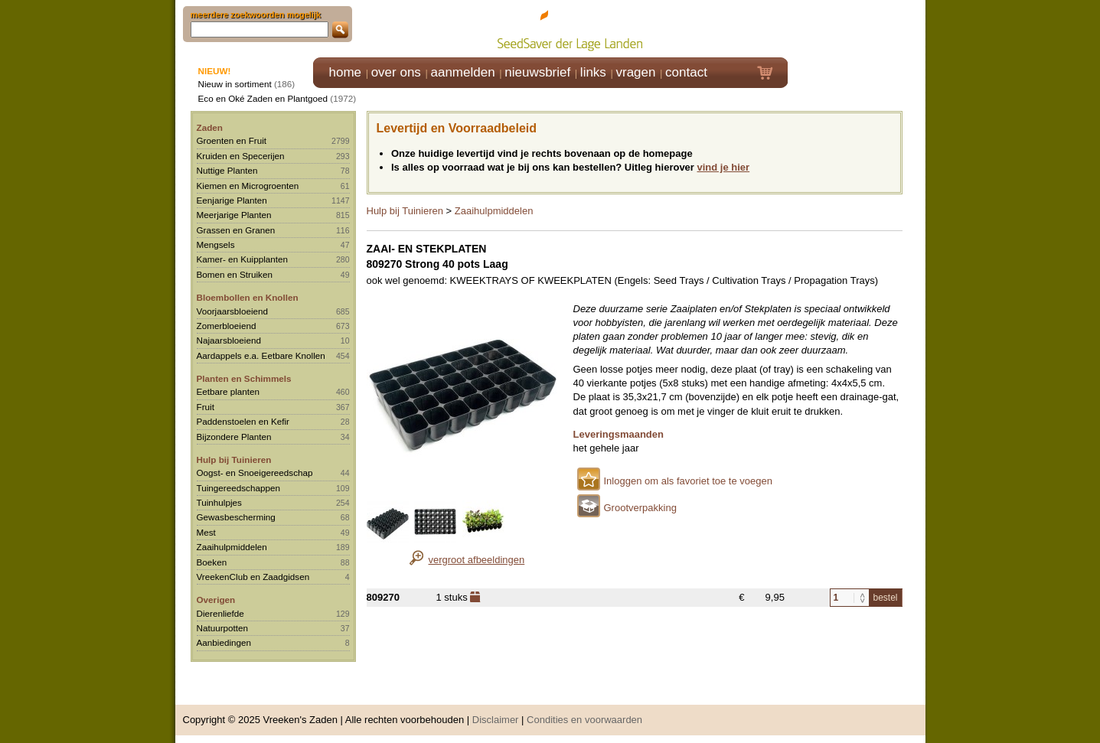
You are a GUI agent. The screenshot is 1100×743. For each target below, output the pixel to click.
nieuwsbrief (537, 72)
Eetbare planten (228, 391)
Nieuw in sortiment (235, 84)
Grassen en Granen (236, 230)
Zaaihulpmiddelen (232, 547)
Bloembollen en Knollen (248, 297)
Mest (206, 532)
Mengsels (216, 244)
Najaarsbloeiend (229, 340)
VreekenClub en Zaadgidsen (253, 577)
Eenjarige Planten (232, 200)
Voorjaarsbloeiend (233, 311)
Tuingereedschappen (238, 488)
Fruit (205, 407)
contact (686, 72)
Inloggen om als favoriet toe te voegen (688, 481)
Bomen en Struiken (235, 274)
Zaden (210, 127)
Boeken (212, 562)
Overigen (216, 600)
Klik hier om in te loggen (857, 28)
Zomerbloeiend (226, 326)
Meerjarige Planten (234, 215)
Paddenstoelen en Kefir (243, 421)
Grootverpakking (640, 507)
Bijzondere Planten (234, 437)
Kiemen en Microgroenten (248, 186)
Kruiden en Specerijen (241, 156)
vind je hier (723, 167)
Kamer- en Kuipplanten (243, 259)
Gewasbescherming (236, 517)
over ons (396, 72)
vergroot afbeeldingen (477, 559)
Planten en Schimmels (244, 378)
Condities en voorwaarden (584, 719)
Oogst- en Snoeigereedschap (255, 472)
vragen (636, 72)
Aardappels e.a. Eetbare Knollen (261, 355)
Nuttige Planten (227, 170)
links (593, 72)
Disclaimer (495, 719)
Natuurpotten (223, 628)
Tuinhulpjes (219, 502)
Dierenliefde (220, 613)
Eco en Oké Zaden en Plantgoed (263, 98)
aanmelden (462, 72)
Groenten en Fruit (232, 140)
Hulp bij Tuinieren (234, 459)
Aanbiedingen (224, 642)
